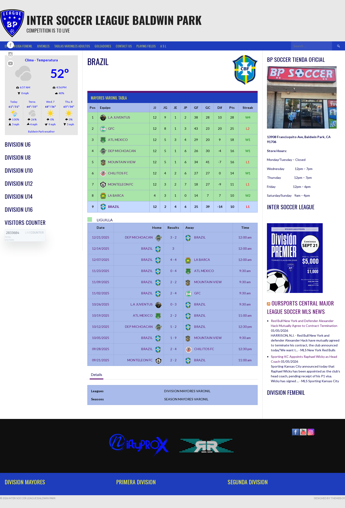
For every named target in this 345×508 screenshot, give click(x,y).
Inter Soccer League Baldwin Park (114, 20)
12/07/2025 (100, 260)
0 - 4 (173, 271)
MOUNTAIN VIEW (117, 162)
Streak (248, 108)
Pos (92, 108)
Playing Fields (146, 45)
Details (96, 374)
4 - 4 (173, 260)
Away (189, 227)
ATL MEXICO (114, 140)
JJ (154, 108)
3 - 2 (173, 237)
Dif (219, 108)
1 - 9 (173, 338)
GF (196, 108)
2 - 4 (173, 293)
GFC (107, 128)
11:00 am (245, 315)
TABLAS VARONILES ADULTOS (72, 45)
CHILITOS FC (114, 173)
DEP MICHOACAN (118, 151)
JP (185, 108)
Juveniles (43, 45)
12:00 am (245, 237)
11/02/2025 (100, 293)
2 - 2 (173, 282)
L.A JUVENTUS (115, 117)
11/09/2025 (100, 282)
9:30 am (245, 271)
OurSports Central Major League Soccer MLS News (300, 307)
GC (207, 108)
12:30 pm (245, 327)
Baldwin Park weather (41, 131)
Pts (232, 108)
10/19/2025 (100, 315)
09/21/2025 (100, 360)
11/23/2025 (100, 271)
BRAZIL (109, 207)
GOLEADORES (103, 45)
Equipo (105, 108)
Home (156, 227)
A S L (163, 45)
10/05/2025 (100, 338)
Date (101, 227)
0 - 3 (173, 304)
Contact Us (124, 45)
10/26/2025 (100, 304)
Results (173, 227)
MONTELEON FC (116, 184)
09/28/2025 (100, 349)
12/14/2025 (100, 248)
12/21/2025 (100, 237)
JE (175, 108)
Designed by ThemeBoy (329, 498)
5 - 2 (173, 327)
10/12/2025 (100, 327)
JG (165, 108)
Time (245, 227)
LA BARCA (112, 195)
